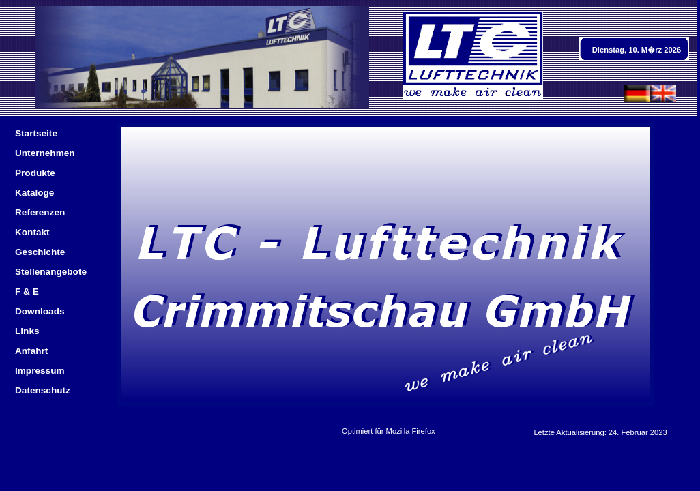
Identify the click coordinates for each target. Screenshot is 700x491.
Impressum (40, 371)
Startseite (36, 133)
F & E (27, 291)
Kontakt (32, 232)
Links (27, 331)
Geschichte (40, 252)
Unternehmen (45, 153)
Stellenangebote (51, 272)
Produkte (35, 173)
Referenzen (40, 212)
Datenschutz (42, 390)
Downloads (40, 311)
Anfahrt (31, 351)
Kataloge (34, 193)
